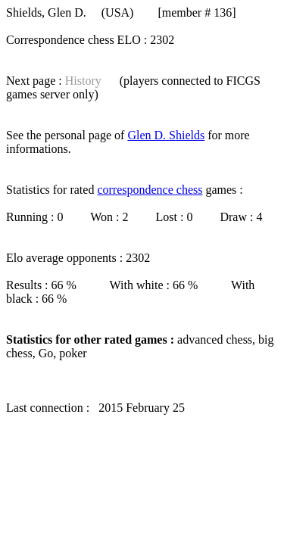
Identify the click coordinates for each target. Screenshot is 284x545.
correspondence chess (149, 189)
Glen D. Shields (165, 135)
